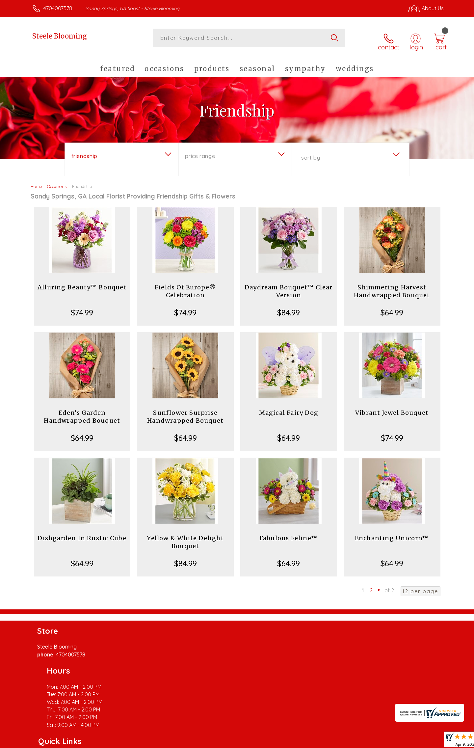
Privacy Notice (338, 741)
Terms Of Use (299, 741)
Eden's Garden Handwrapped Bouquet (82, 410)
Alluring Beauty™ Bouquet (82, 281)
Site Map (426, 741)
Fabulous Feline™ (288, 532)
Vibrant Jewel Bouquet (392, 407)
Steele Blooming (59, 36)
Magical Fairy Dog (288, 407)
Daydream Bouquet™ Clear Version (289, 285)
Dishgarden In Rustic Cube (82, 532)
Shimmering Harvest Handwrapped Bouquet (392, 285)
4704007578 (57, 8)
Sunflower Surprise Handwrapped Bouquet (185, 410)
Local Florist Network (385, 741)
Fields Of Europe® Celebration (185, 285)
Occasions (56, 180)
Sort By (310, 151)
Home (36, 180)
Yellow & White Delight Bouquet (185, 536)
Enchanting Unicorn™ (392, 532)
